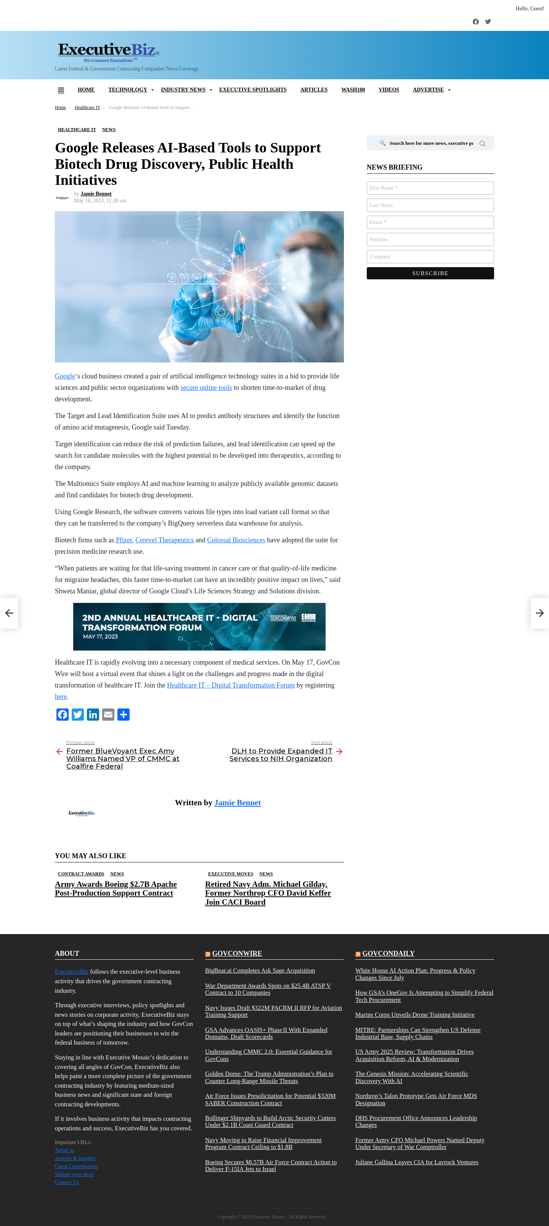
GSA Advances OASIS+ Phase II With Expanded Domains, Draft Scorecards (266, 1033)
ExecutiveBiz (71, 971)
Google (65, 376)
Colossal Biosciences (236, 540)
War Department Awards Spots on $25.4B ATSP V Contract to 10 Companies (268, 989)
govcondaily (388, 953)
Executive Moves (230, 874)
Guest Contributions (76, 1166)
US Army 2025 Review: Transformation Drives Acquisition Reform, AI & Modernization (414, 1055)
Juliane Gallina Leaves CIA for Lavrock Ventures (416, 1162)
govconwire (237, 953)
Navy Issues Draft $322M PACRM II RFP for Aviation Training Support (273, 1011)
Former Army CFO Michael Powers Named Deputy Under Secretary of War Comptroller (420, 1144)
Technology (127, 90)
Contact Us (67, 1182)
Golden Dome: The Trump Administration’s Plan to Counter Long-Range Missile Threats (269, 1077)
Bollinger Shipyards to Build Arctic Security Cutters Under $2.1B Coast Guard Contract (270, 1121)
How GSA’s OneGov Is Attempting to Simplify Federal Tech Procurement (424, 996)
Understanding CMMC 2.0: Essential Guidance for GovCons (268, 1055)
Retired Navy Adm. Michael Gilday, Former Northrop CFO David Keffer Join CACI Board (268, 893)
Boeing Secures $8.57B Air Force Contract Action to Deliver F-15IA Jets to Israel (271, 1166)
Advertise (428, 90)
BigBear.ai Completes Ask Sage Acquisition (260, 970)
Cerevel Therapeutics (164, 540)
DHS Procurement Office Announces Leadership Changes (416, 1121)
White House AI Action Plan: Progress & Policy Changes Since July (415, 974)
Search (482, 144)
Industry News (183, 90)
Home (86, 90)
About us (64, 1150)
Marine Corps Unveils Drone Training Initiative (415, 1014)
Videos (389, 90)
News (117, 874)
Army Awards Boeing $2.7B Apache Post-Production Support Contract (116, 888)
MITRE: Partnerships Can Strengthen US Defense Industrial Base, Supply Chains (418, 1033)
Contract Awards (81, 874)
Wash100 (353, 90)
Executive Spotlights (253, 90)
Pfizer (124, 540)
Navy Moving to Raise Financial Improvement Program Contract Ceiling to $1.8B (263, 1144)
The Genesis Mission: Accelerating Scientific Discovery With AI (411, 1077)
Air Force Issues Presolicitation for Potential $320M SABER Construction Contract (270, 1099)
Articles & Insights (75, 1158)
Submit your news (74, 1174)
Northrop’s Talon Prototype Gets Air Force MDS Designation (416, 1099)
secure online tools (206, 387)
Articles (313, 90)
